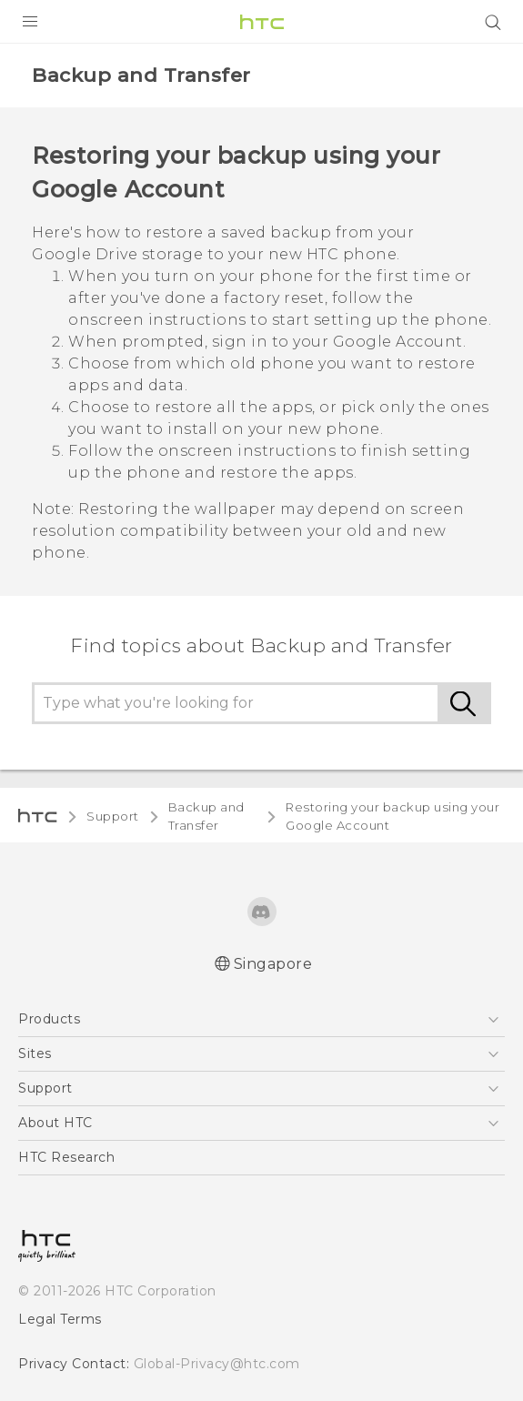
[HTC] (262, 22)
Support (112, 816)
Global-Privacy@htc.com (217, 1364)
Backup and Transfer (206, 816)
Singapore (273, 964)
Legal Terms (60, 1319)
